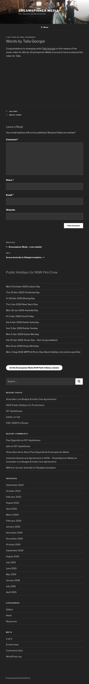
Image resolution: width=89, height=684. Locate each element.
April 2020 (11, 508)
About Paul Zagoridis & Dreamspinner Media (46, 452)
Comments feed (14, 650)
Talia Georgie (48, 48)
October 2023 (13, 491)
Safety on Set (13, 417)
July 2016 (11, 586)
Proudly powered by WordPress (18, 678)
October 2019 (13, 544)
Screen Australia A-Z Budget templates (36, 467)
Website (10, 210)
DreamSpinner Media (39, 10)
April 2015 (11, 592)
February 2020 (13, 520)
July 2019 (11, 562)
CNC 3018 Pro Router (17, 423)
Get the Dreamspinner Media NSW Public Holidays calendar (34, 368)
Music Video (15, 115)
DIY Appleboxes (14, 411)
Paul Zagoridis (28, 37)
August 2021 (12, 503)
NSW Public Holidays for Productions (25, 405)
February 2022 (13, 497)
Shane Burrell (13, 452)
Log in (9, 638)
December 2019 (14, 532)
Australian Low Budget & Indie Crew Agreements (31, 399)
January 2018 (13, 580)
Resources (11, 621)
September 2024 (15, 485)
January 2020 (13, 526)
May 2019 (11, 574)
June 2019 (11, 568)
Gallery (13, 111)
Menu (44, 27)
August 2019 (12, 556)
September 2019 (14, 550)
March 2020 (12, 514)
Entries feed (12, 644)
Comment (12, 139)
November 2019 (14, 538)
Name (10, 180)
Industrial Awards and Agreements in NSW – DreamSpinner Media (40, 458)
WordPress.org (14, 656)
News (9, 615)
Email (10, 195)
